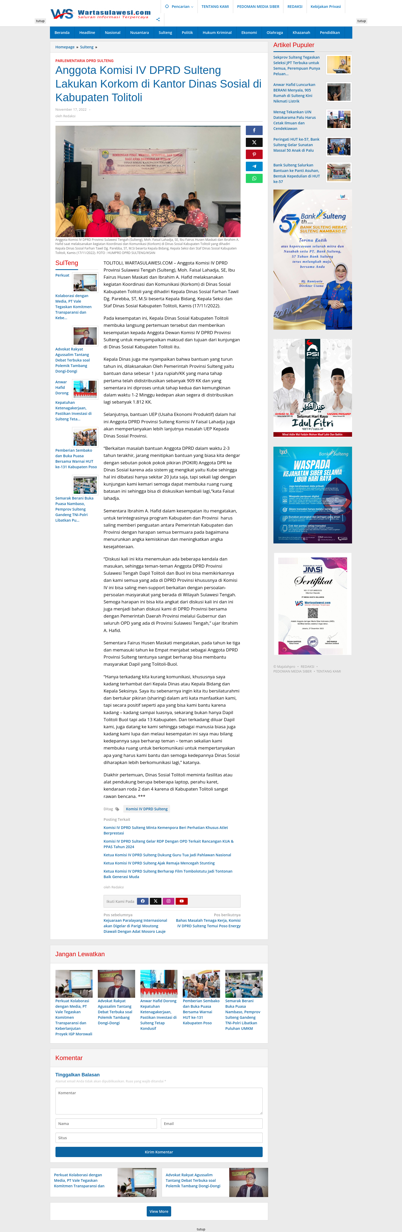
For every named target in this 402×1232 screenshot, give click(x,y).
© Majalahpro (284, 666)
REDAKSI (307, 666)
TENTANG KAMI (328, 671)
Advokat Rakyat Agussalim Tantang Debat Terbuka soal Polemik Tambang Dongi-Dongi (115, 1012)
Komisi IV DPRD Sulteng (146, 808)
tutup (40, 21)
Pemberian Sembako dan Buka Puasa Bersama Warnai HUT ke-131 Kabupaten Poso (201, 1012)
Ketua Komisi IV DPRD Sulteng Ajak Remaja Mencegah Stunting (159, 863)
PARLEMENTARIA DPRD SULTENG (84, 60)
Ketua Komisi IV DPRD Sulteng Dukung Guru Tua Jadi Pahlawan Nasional (167, 854)
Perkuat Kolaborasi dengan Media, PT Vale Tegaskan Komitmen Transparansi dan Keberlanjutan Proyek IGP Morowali (73, 1018)
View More (159, 1212)
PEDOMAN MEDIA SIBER (292, 671)
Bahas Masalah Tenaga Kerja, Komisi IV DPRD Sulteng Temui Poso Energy (208, 920)
